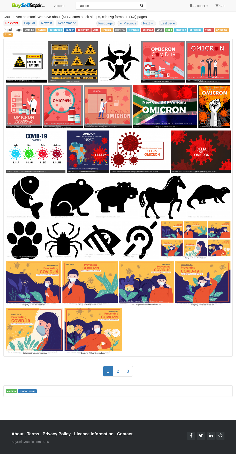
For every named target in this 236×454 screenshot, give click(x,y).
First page (105, 23)
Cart (220, 5)
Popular (29, 23)
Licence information (94, 434)
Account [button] (198, 6)
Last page (168, 23)
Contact (125, 434)
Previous (128, 23)
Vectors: (59, 6)
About (18, 434)
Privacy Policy (57, 434)
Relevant (11, 23)
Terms (33, 434)
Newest (46, 23)
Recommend (67, 23)
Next (148, 23)
